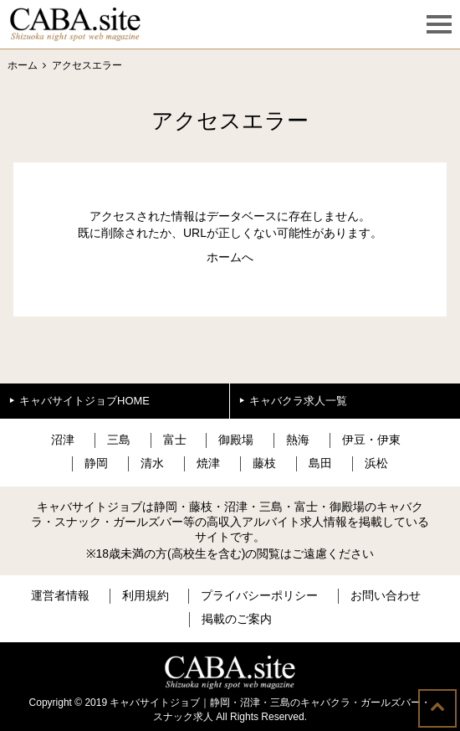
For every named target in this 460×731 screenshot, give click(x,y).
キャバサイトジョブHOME (84, 400)
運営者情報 (60, 595)
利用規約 (145, 595)
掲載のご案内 (237, 618)
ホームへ (230, 257)
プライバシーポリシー (259, 595)
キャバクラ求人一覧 (298, 400)
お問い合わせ (385, 595)
